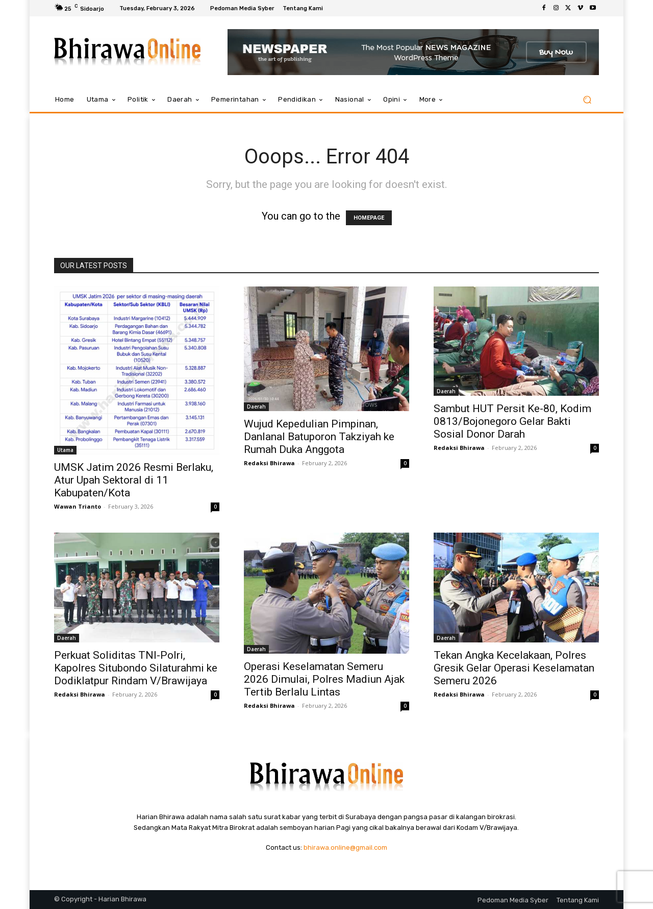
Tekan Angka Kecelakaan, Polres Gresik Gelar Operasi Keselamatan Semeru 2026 (514, 668)
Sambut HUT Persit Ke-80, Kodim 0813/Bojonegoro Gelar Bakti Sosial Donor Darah (512, 421)
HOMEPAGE (369, 217)
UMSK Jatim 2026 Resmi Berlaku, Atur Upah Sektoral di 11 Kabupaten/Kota (133, 480)
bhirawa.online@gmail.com (345, 847)
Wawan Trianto (77, 506)
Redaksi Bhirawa (269, 463)
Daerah (256, 406)
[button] (587, 100)
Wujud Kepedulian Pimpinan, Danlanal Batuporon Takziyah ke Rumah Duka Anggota (319, 437)
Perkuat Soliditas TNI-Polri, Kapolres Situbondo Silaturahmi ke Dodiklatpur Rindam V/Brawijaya (135, 668)
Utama (65, 449)
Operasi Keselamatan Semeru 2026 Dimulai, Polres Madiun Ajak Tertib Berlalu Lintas (324, 679)
